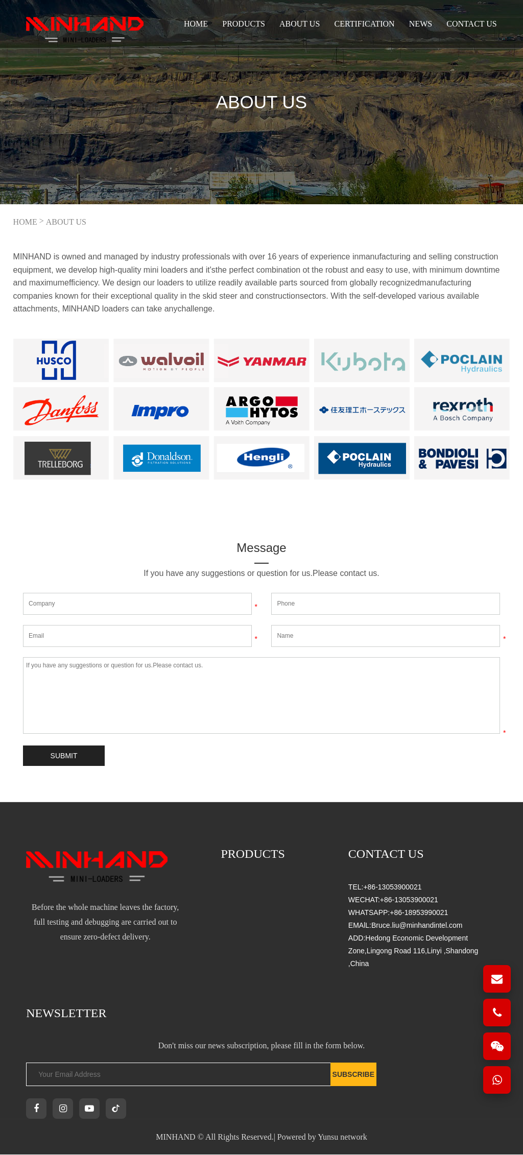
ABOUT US (299, 23)
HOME (25, 222)
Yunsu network (342, 1137)
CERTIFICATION (364, 23)
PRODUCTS (243, 23)
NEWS (420, 23)
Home (196, 23)
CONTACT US (471, 23)
